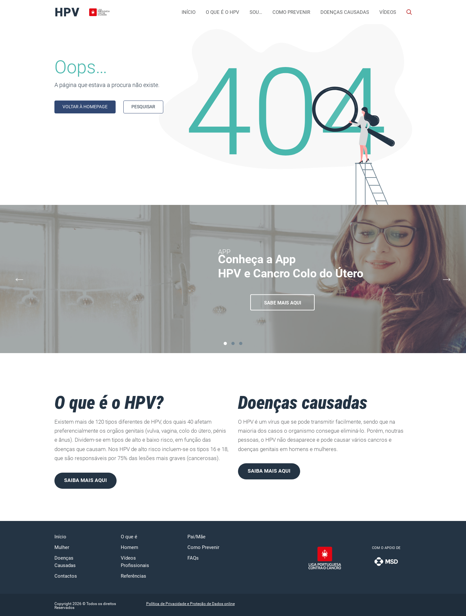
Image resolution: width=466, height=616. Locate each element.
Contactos (65, 576)
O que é (129, 537)
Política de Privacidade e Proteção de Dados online (190, 604)
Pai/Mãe (196, 537)
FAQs (193, 558)
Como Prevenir (291, 12)
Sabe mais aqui (282, 303)
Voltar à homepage (85, 106)
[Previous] (19, 279)
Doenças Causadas (344, 12)
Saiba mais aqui (85, 480)
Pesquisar (143, 106)
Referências (133, 576)
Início (188, 12)
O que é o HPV (222, 12)
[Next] (446, 279)
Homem (129, 547)
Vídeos (387, 12)
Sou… (256, 12)
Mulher (61, 547)
